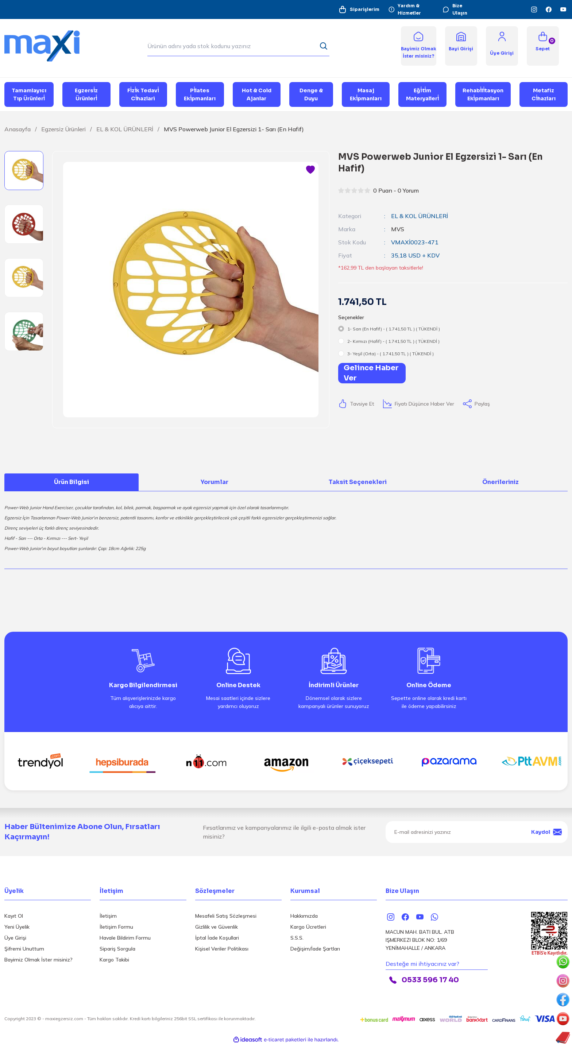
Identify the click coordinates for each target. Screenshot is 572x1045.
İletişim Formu (116, 927)
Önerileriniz (500, 482)
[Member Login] (502, 36)
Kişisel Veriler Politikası (221, 948)
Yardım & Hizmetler (404, 9)
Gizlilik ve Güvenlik (216, 927)
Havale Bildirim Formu (125, 937)
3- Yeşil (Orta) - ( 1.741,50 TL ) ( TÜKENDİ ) (390, 353)
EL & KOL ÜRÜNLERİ (419, 216)
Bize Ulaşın (454, 9)
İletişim (108, 916)
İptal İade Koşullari (217, 937)
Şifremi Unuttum (24, 948)
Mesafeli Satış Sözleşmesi (225, 916)
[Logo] (47, 45)
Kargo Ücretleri (308, 927)
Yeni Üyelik (17, 927)
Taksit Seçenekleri (358, 482)
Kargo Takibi (114, 959)
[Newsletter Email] (477, 832)
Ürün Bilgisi (71, 482)
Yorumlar (214, 482)
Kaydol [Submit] (546, 832)
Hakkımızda (304, 916)
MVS (397, 229)
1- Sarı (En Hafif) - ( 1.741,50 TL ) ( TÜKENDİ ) (393, 329)
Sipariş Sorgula (117, 948)
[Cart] (543, 46)
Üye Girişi (15, 937)
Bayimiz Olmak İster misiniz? (38, 959)
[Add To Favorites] (310, 170)
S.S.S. (297, 937)
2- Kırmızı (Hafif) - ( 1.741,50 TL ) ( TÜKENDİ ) (393, 341)
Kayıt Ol (13, 916)
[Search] (238, 46)
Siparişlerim (358, 9)
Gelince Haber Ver (371, 373)
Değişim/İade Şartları (315, 948)
